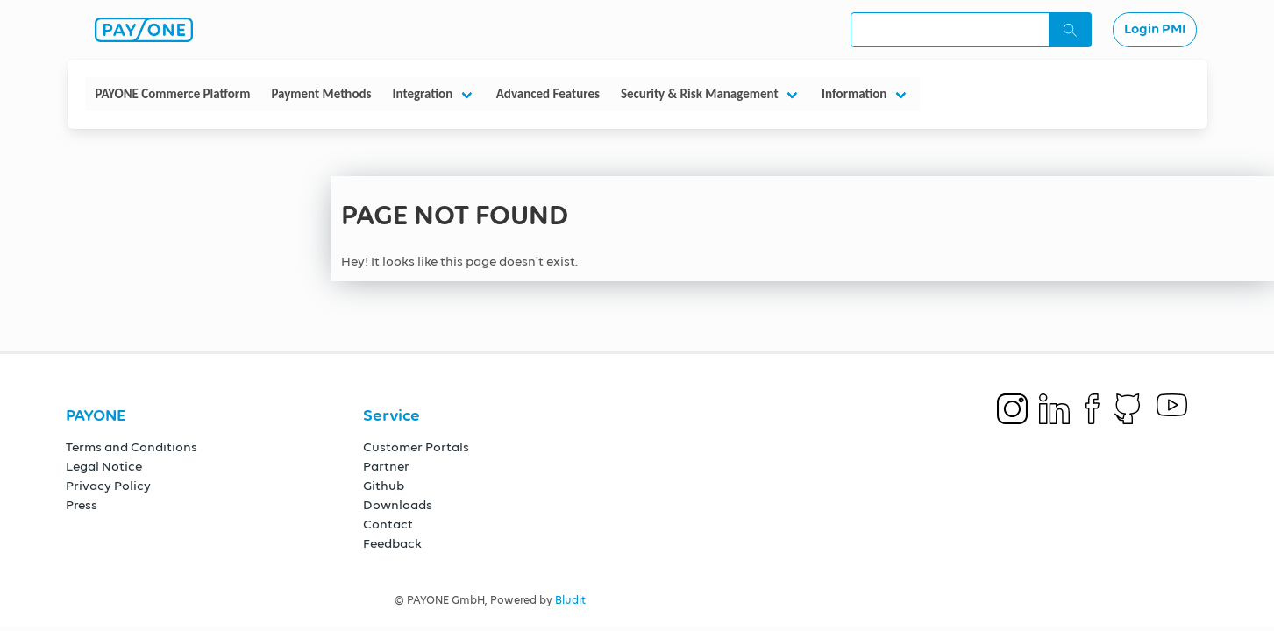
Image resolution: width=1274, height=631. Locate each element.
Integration (422, 94)
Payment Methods (321, 94)
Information (854, 94)
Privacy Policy (108, 486)
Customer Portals (416, 447)
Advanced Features (548, 94)
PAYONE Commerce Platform (173, 94)
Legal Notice (104, 466)
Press (81, 505)
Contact (388, 524)
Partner (386, 466)
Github (383, 486)
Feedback (392, 543)
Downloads (397, 505)
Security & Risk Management (700, 94)
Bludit (570, 600)
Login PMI (1154, 30)
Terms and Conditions (131, 447)
